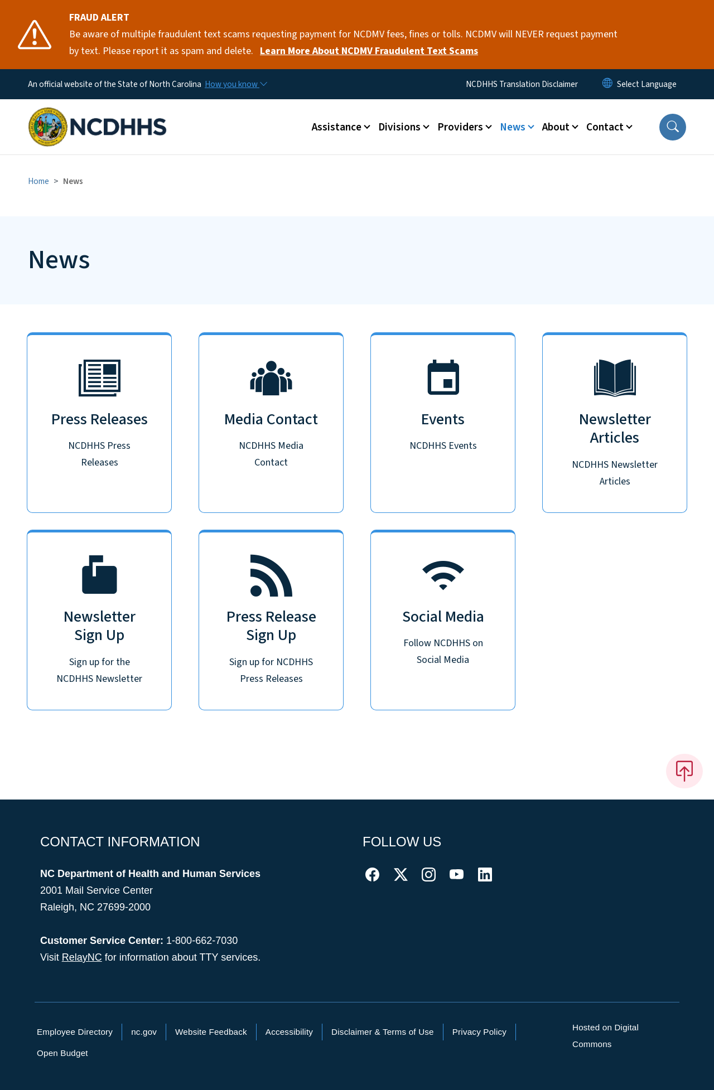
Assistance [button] (336, 127)
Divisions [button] (399, 127)
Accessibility (289, 1031)
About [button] (556, 127)
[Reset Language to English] (607, 84)
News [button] (512, 127)
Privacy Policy (479, 1031)
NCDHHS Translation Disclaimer (522, 84)
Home (38, 181)
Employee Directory (75, 1031)
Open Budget (62, 1053)
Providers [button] (460, 127)
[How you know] (235, 84)
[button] (672, 127)
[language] (647, 84)
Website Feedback (211, 1031)
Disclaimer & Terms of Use (382, 1031)
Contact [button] (605, 127)
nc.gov (144, 1031)
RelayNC (82, 957)
